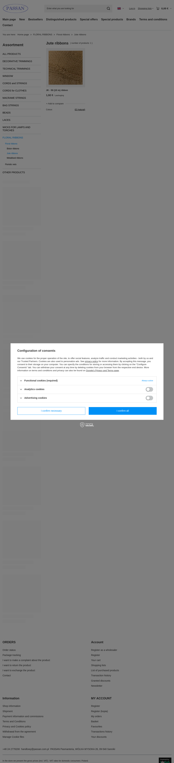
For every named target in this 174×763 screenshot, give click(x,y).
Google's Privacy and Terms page (102, 370)
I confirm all (123, 410)
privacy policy (91, 361)
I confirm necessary (51, 410)
